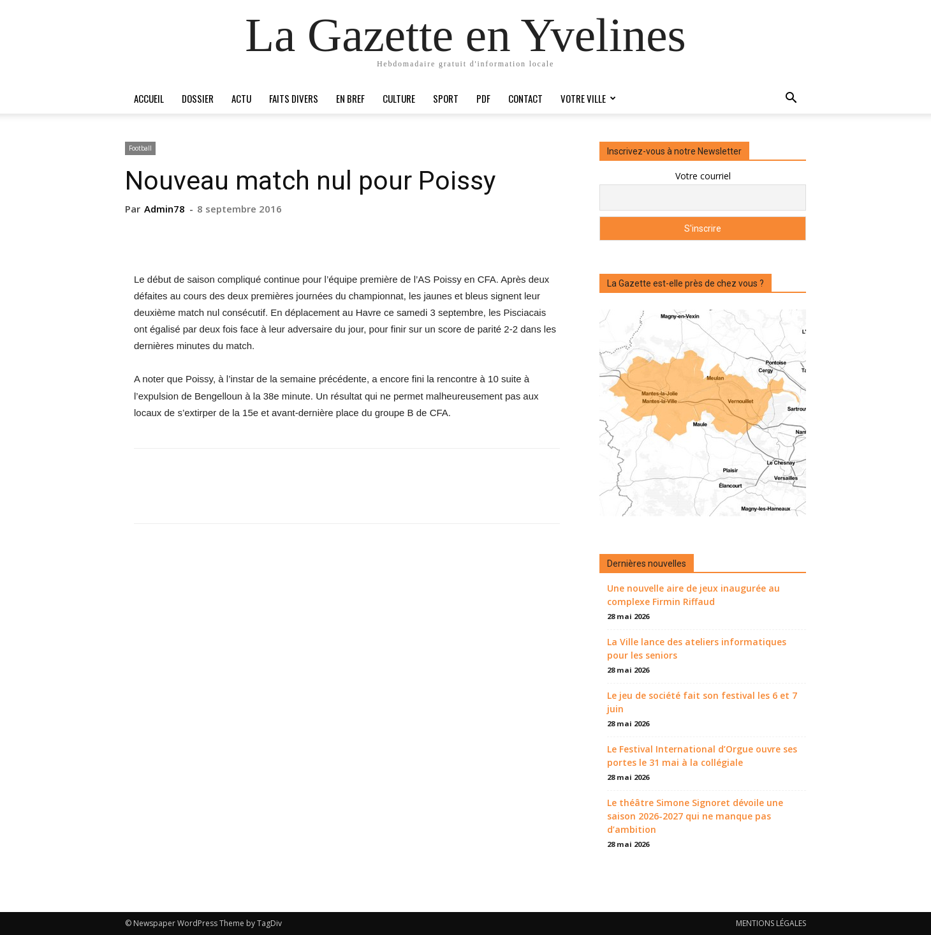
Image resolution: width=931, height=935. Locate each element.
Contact (525, 98)
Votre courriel (703, 176)
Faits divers (293, 98)
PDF (483, 98)
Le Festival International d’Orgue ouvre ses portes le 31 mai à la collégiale (702, 755)
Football (140, 148)
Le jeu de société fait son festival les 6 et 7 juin (702, 702)
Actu (241, 98)
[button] (790, 99)
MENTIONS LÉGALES (771, 923)
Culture (399, 98)
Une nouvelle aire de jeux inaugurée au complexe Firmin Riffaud (693, 595)
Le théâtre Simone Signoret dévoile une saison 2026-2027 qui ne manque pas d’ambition (695, 816)
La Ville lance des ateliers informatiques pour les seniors (696, 648)
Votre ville (588, 98)
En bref (350, 98)
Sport (445, 98)
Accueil (149, 98)
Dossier (198, 98)
